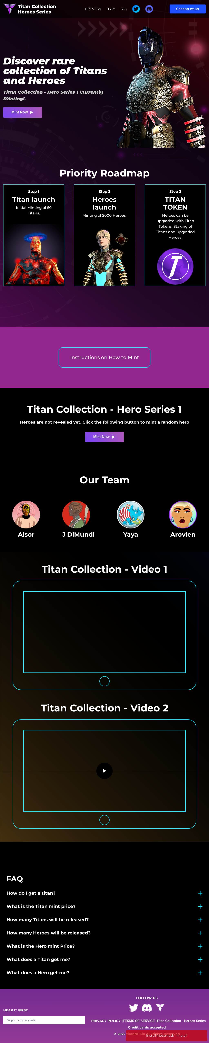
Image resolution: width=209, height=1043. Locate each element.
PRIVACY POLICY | (107, 1021)
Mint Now (22, 112)
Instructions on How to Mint (104, 357)
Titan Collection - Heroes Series (181, 1021)
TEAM (111, 9)
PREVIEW (93, 9)
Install (182, 1035)
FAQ (123, 9)
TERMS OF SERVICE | (140, 1021)
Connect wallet (187, 9)
